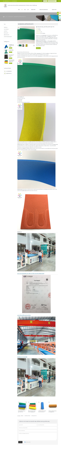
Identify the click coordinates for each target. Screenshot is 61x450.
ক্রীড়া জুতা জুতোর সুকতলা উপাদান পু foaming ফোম (11, 61)
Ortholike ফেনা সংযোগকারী (22, 356)
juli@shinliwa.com (8, 73)
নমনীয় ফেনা (5, 27)
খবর (25, 9)
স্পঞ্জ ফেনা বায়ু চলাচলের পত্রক (11, 50)
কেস (28, 9)
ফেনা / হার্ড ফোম (10, 16)
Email (38, 48)
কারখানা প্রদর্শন (33, 9)
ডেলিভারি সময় (38, 31)
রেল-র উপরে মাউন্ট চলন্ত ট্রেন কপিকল (24, 315)
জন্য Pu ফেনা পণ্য (34, 415)
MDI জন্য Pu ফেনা (6, 34)
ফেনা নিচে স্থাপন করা (27, 415)
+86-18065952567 (9, 71)
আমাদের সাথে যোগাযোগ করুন (44, 9)
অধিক (10, 52)
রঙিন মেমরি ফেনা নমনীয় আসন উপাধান (11, 55)
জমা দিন (20, 442)
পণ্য (21, 9)
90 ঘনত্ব (22, 415)
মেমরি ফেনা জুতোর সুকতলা (8, 36)
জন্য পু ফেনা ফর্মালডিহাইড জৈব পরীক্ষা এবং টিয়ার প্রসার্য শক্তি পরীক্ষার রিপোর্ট (30, 273)
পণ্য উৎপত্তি (38, 30)
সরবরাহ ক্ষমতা (38, 33)
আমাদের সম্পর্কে (54, 9)
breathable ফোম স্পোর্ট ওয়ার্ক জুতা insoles (11, 45)
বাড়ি (18, 9)
